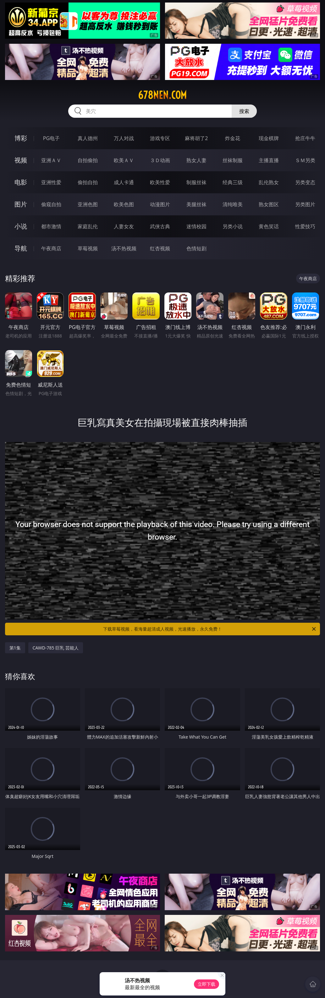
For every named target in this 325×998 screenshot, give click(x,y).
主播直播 (269, 160)
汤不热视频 (123, 248)
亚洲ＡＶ (51, 160)
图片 (20, 204)
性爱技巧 (305, 226)
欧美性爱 (160, 182)
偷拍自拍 (88, 182)
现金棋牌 (269, 138)
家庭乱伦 (88, 226)
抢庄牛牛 (305, 138)
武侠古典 (160, 226)
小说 (20, 226)
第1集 (15, 648)
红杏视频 (160, 248)
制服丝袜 (196, 182)
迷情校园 (196, 226)
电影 (20, 182)
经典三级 (233, 182)
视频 (20, 160)
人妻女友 (124, 226)
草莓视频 (88, 248)
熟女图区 (269, 204)
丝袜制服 (233, 160)
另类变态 (305, 182)
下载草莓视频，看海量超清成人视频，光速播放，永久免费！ (210, 629)
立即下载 (206, 984)
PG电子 (51, 138)
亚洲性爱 (51, 182)
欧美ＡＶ (124, 160)
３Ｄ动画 (160, 160)
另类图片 (305, 204)
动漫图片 (160, 204)
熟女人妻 (196, 160)
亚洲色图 (88, 204)
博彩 (20, 138)
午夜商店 (51, 248)
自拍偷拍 (88, 160)
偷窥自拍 (51, 204)
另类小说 (233, 226)
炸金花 (232, 138)
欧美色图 (124, 204)
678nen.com (162, 95)
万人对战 (124, 138)
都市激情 (51, 226)
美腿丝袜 (196, 204)
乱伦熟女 (269, 182)
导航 (20, 248)
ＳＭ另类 (305, 160)
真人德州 (88, 138)
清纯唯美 (233, 204)
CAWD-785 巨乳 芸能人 (56, 648)
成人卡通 (124, 182)
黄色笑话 (269, 226)
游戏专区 (160, 138)
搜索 (244, 111)
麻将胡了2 (196, 138)
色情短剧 (196, 248)
